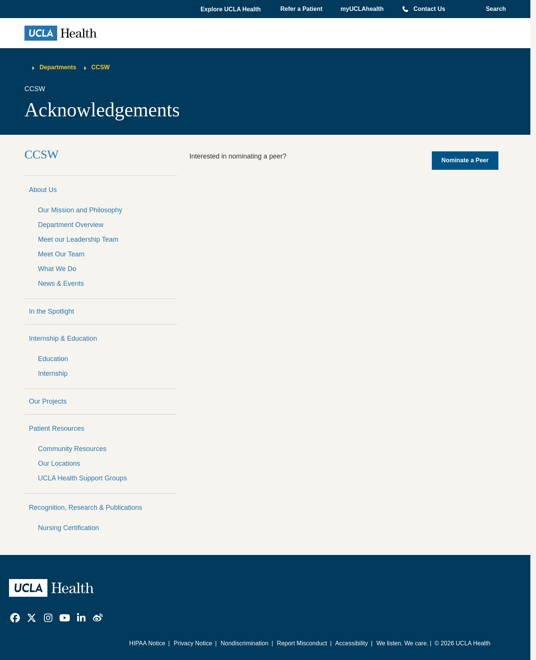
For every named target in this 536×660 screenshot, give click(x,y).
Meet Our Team (61, 254)
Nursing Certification (68, 528)
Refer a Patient (301, 9)
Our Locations (59, 463)
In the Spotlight (51, 311)
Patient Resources (56, 428)
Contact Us (429, 9)
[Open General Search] (493, 9)
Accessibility (351, 643)
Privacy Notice (193, 643)
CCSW (100, 67)
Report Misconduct (302, 643)
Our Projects (48, 401)
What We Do (57, 269)
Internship (53, 373)
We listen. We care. (402, 643)
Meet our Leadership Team (78, 239)
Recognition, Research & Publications (85, 507)
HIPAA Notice (147, 643)
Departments (57, 67)
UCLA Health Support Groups (82, 478)
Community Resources (72, 449)
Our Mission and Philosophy (80, 210)
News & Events (61, 283)
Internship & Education (63, 338)
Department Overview (70, 225)
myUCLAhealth (362, 9)
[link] (15, 618)
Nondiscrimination (244, 643)
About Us (43, 190)
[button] (231, 9)
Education (53, 359)
